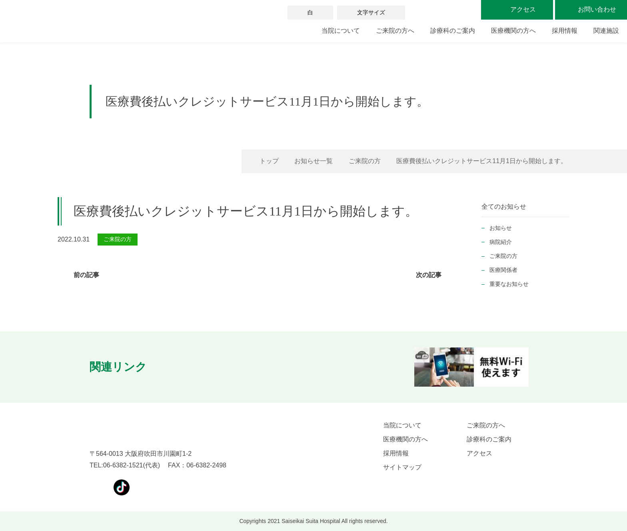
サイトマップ (402, 467)
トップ (269, 161)
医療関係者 (503, 270)
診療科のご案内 (452, 30)
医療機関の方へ (513, 30)
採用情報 (564, 30)
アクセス (479, 453)
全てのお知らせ (503, 206)
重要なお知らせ (509, 284)
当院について (340, 30)
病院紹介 (500, 242)
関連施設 (606, 30)
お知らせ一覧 (313, 161)
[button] (170, 367)
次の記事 (428, 274)
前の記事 (86, 274)
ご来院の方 (365, 161)
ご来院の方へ (395, 30)
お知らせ (500, 228)
